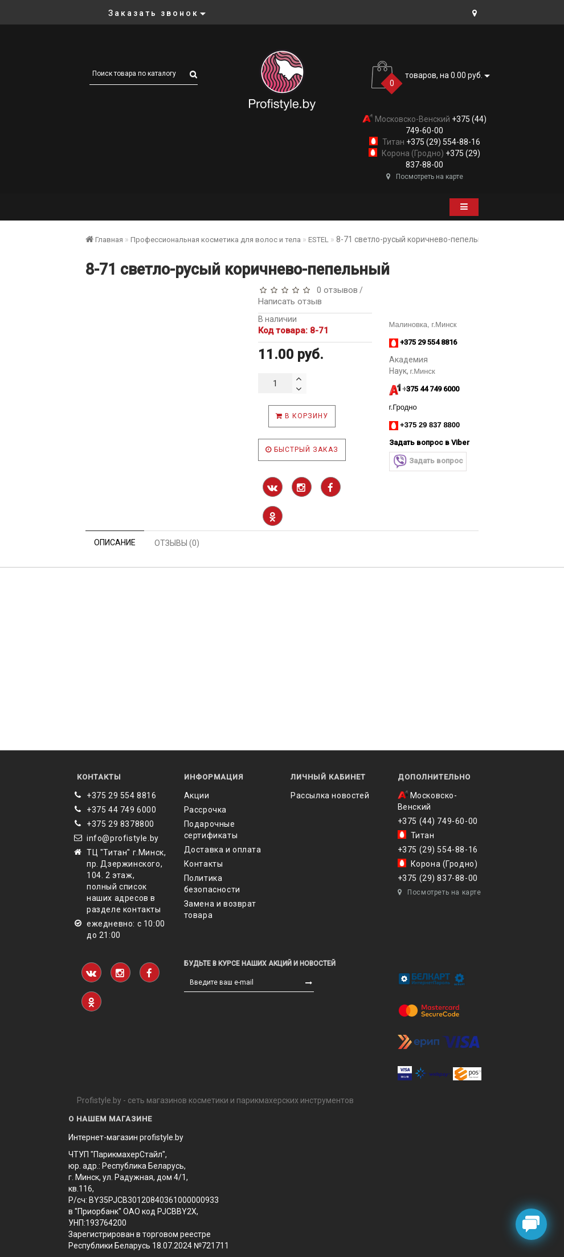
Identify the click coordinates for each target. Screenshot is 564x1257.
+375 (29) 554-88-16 (442, 141)
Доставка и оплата (222, 849)
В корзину (302, 416)
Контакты (203, 863)
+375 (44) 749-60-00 (438, 821)
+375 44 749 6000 (122, 809)
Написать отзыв (290, 301)
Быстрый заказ (301, 450)
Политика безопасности (212, 884)
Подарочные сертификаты (211, 829)
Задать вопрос (428, 461)
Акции (197, 795)
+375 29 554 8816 (122, 795)
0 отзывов (335, 290)
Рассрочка (205, 809)
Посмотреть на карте (424, 177)
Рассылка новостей (330, 795)
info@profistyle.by (123, 838)
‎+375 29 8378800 (120, 824)
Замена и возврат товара (220, 909)
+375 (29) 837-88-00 (438, 878)
